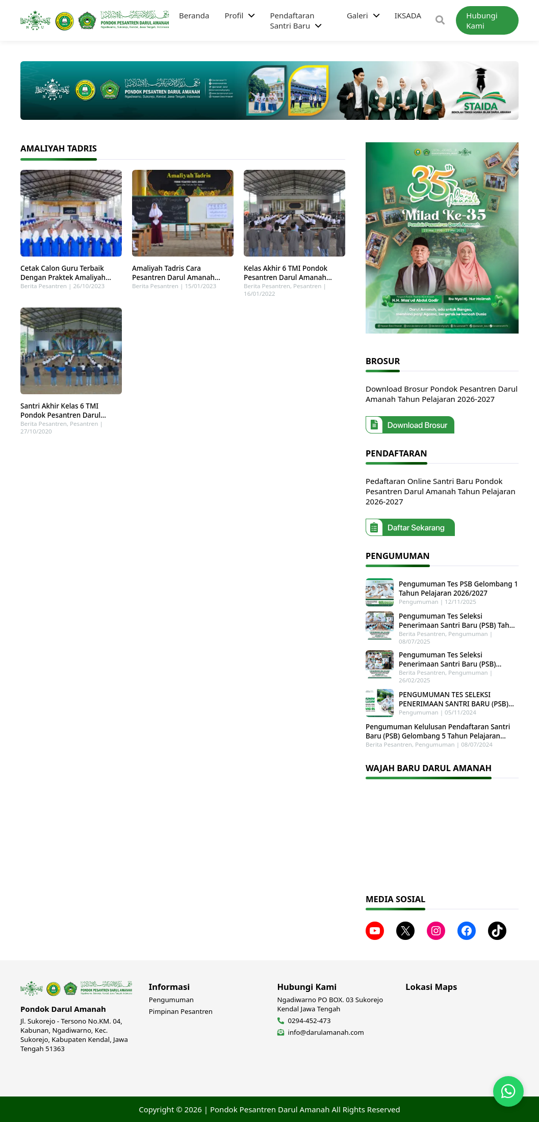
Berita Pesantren (43, 286)
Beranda (194, 15)
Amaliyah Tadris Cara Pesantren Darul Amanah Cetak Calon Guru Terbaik (174, 273)
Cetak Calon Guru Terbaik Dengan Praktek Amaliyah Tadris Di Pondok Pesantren (65, 273)
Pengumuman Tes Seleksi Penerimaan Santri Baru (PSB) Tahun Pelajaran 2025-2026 (458, 620)
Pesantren (307, 286)
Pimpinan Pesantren (181, 1011)
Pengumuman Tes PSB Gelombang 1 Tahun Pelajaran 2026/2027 (458, 588)
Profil (233, 15)
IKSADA (408, 15)
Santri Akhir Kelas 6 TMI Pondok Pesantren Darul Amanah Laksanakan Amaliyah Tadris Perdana (70, 410)
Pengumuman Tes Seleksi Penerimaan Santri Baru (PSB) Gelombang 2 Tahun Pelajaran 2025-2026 (458, 659)
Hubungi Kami (481, 20)
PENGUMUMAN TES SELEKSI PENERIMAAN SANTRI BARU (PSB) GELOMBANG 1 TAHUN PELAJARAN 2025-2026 (455, 699)
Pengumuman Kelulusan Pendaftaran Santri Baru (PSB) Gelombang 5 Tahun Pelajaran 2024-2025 (438, 731)
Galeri (357, 15)
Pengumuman (419, 601)
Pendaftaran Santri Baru (292, 20)
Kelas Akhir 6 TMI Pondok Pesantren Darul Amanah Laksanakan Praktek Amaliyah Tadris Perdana (293, 273)
